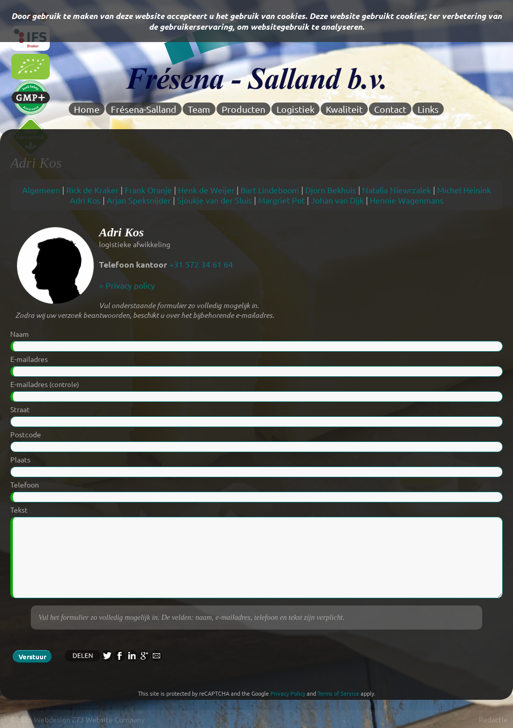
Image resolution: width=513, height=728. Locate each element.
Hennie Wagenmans (406, 200)
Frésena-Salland (143, 109)
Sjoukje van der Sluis (214, 200)
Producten (243, 109)
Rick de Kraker (92, 190)
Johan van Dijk (337, 200)
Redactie (493, 719)
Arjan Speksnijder (139, 200)
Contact (390, 109)
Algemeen (41, 190)
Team (199, 109)
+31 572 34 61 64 (201, 264)
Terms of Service (338, 693)
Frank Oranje (148, 190)
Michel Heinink (464, 190)
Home (87, 109)
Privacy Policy (287, 693)
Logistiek (295, 109)
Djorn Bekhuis (330, 190)
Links (428, 109)
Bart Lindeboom (270, 190)
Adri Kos (85, 200)
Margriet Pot (281, 200)
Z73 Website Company (108, 719)
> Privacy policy (127, 285)
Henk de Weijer (206, 190)
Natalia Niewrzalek (396, 190)
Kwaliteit (344, 109)
